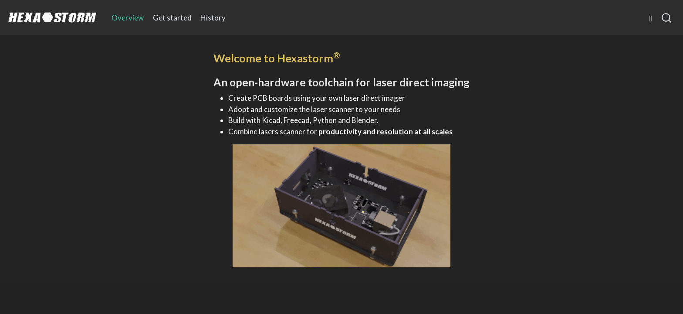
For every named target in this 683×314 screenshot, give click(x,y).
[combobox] (667, 17)
